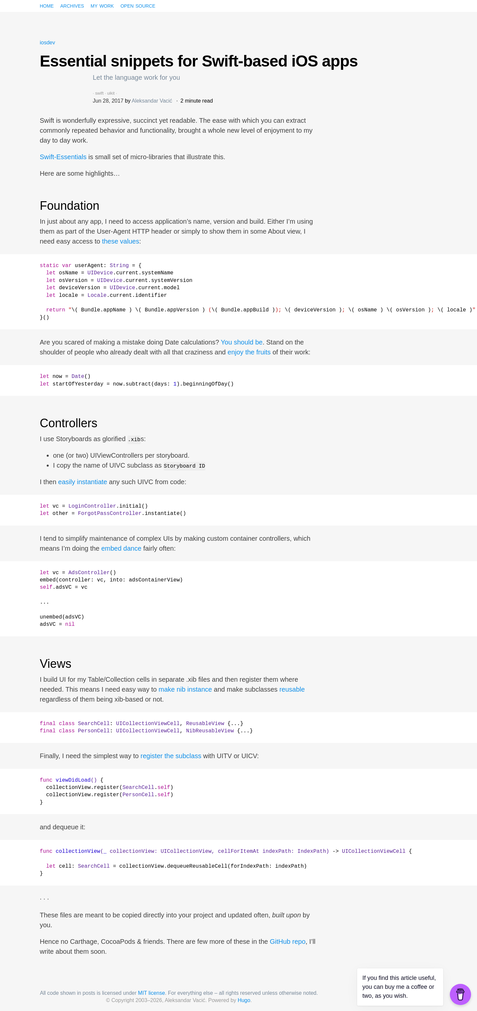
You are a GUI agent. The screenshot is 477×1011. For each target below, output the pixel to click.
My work (102, 5)
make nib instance (185, 689)
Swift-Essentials (63, 157)
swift (99, 93)
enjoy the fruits (249, 352)
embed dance (121, 548)
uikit (111, 93)
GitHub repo (287, 941)
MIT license (151, 993)
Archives (72, 5)
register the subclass (170, 755)
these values (120, 241)
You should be (242, 342)
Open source (138, 5)
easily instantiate (82, 481)
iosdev (47, 42)
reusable (292, 689)
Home (47, 5)
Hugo (244, 1000)
